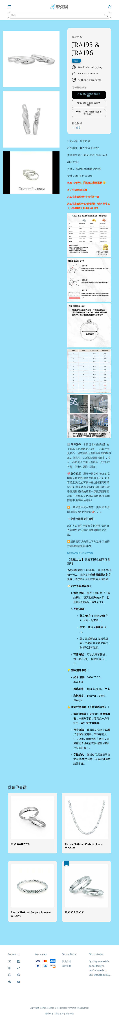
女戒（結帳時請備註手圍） (89, 104)
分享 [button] (76, 127)
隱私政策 (49, 1013)
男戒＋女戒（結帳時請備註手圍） (89, 113)
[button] (9, 6)
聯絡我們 (66, 966)
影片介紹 (66, 961)
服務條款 (70, 1013)
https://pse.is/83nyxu (80, 552)
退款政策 (59, 1013)
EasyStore (84, 1008)
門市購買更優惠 (79, 87)
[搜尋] (106, 15)
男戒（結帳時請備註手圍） (89, 94)
